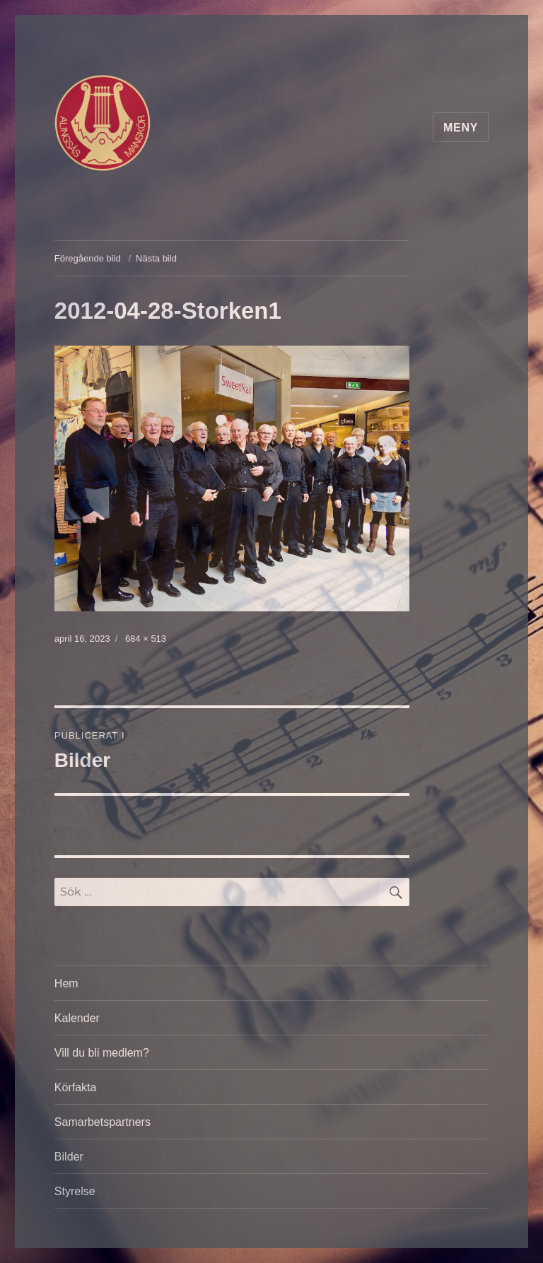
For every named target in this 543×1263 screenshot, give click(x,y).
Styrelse (74, 1191)
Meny (460, 128)
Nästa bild (156, 258)
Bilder (68, 1157)
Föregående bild (87, 258)
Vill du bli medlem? (101, 1053)
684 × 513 (145, 638)
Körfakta (75, 1087)
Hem (66, 983)
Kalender (77, 1018)
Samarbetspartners (102, 1122)
